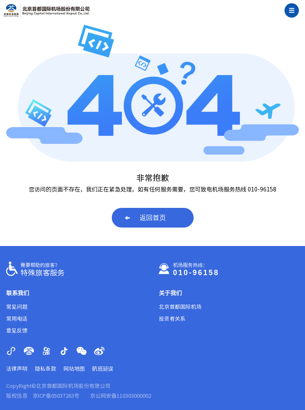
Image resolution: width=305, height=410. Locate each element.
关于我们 (170, 293)
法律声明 (16, 368)
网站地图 (74, 368)
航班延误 (102, 368)
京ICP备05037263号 (56, 396)
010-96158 (196, 273)
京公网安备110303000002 (120, 396)
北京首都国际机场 (180, 307)
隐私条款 (45, 368)
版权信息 (16, 396)
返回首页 (145, 217)
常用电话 (16, 318)
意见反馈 (16, 330)
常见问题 (16, 307)
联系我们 (17, 293)
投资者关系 (172, 318)
